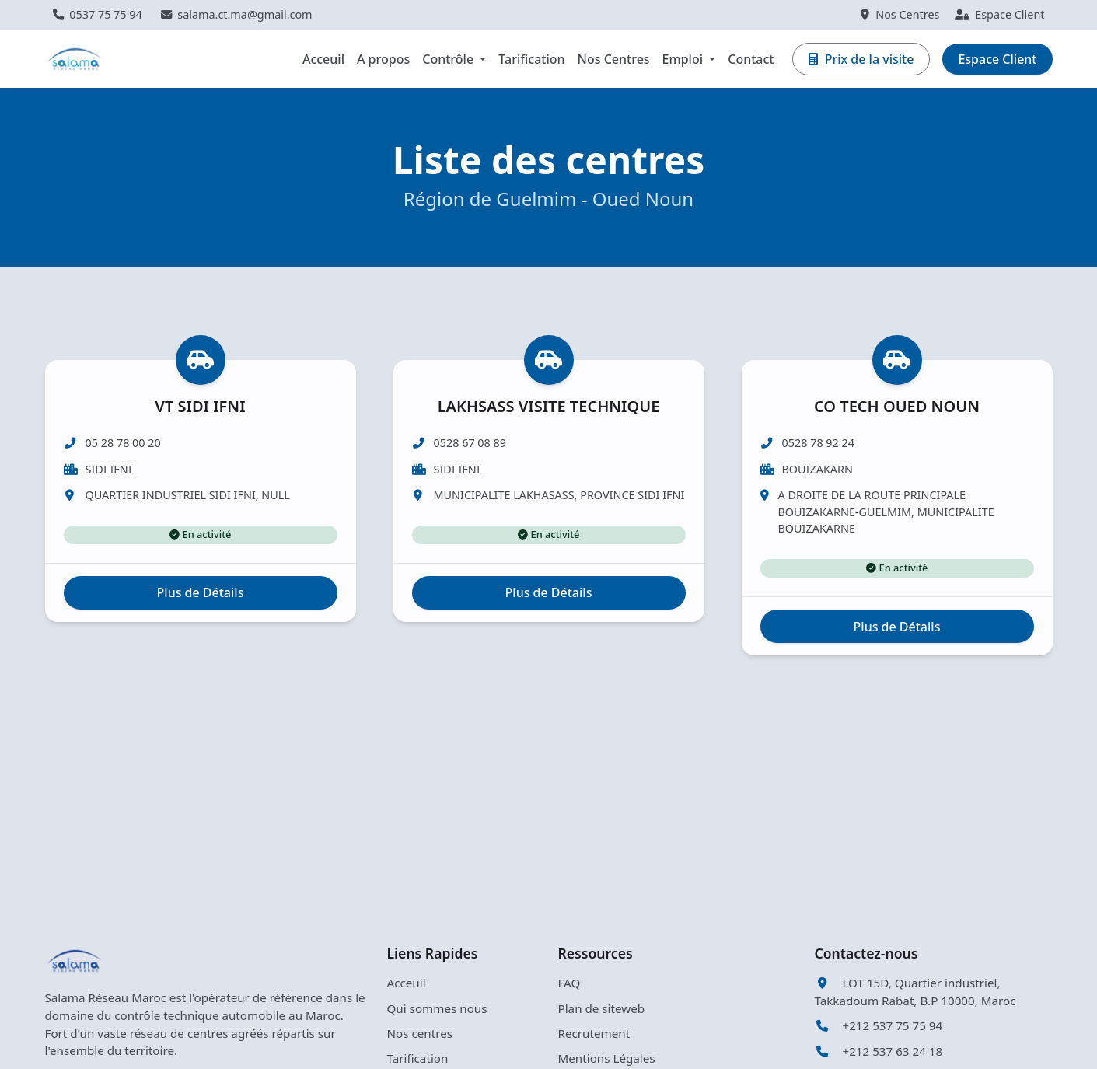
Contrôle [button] (449, 59)
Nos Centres (900, 14)
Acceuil (323, 59)
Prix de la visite (861, 59)
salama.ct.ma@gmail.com (237, 14)
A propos (383, 59)
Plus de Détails (200, 629)
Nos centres (420, 1033)
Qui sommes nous (437, 1008)
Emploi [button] (684, 59)
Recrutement (594, 1033)
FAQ (569, 982)
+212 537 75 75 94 (879, 1025)
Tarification (531, 59)
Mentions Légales (606, 1058)
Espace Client (999, 14)
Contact (751, 59)
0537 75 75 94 (97, 14)
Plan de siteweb (601, 1008)
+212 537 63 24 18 (879, 1051)
